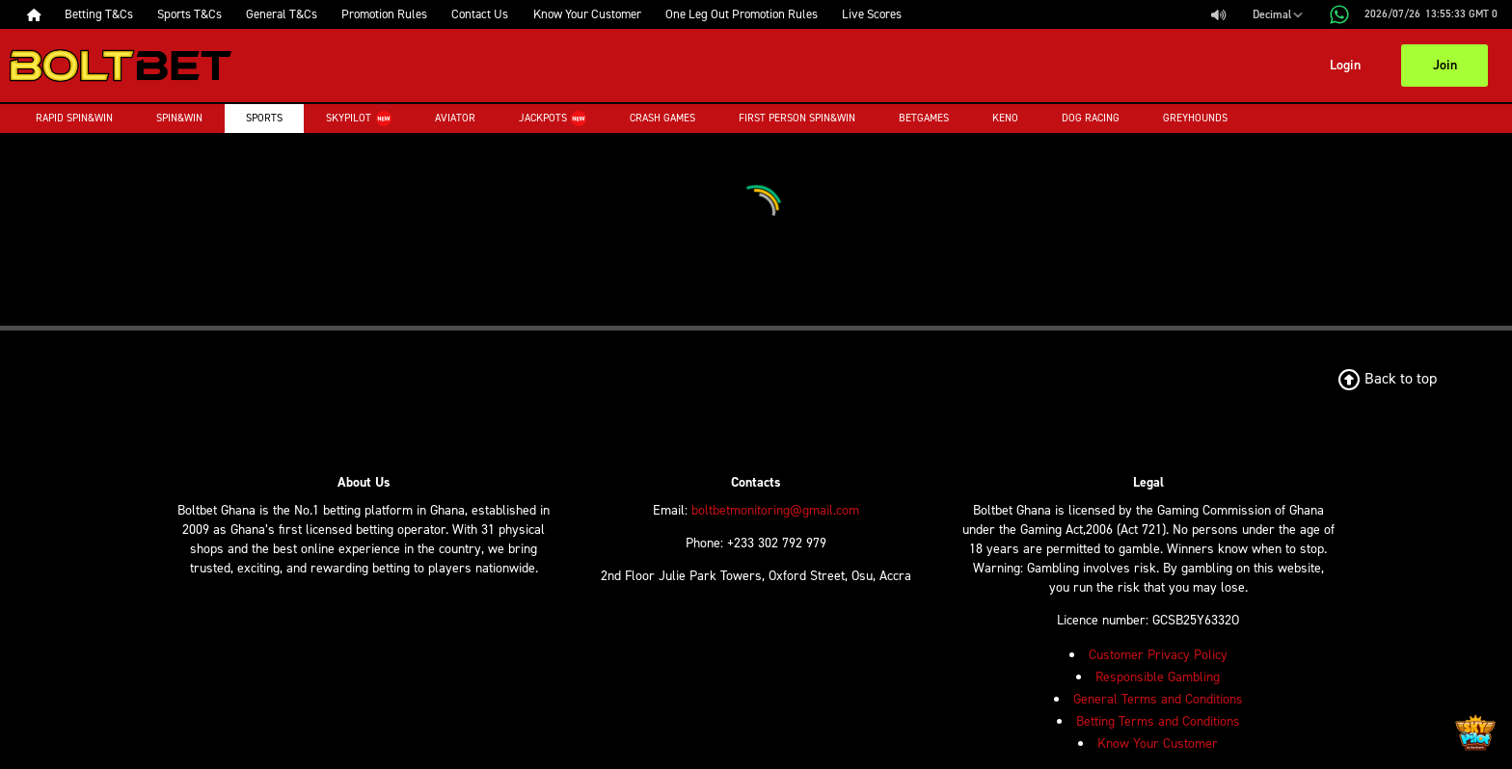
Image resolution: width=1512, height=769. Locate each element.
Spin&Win (179, 118)
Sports (264, 118)
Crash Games (662, 118)
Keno (1005, 118)
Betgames (924, 118)
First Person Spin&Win (797, 118)
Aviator (455, 118)
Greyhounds (1195, 118)
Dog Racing (1091, 118)
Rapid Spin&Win (74, 118)
